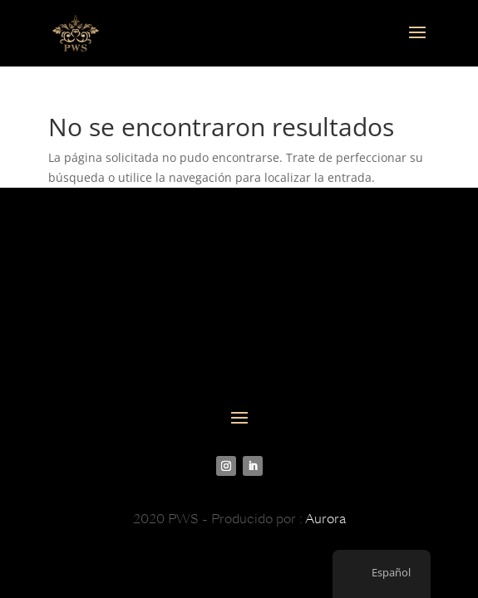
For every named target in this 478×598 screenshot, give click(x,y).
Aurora (325, 519)
